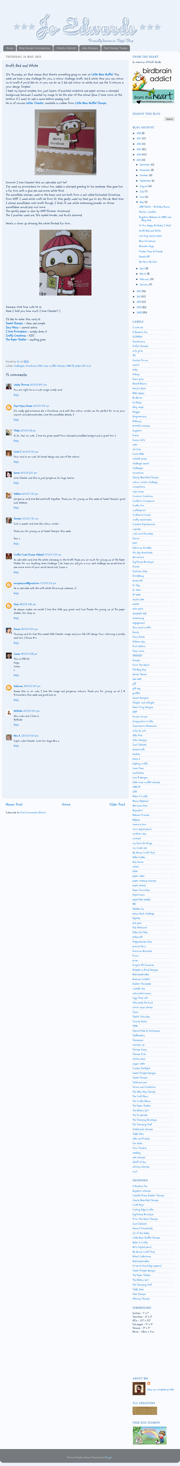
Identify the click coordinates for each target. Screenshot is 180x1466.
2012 (139, 291)
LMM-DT (70, 366)
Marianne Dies (140, 805)
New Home (138, 862)
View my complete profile (160, 1389)
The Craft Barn (140, 1096)
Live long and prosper (150, 236)
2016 (139, 144)
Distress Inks (140, 571)
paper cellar (139, 876)
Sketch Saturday (141, 1016)
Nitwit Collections (142, 1256)
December (145, 164)
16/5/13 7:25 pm (30, 494)
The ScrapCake (140, 1115)
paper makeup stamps (144, 881)
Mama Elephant (140, 801)
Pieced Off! (144, 257)
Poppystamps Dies (142, 942)
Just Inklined (139, 744)
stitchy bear (139, 1059)
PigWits (136, 918)
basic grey (138, 379)
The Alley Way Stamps (144, 1092)
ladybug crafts (140, 763)
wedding (137, 1153)
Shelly (16, 430)
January (144, 284)
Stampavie (138, 1040)
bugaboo (137, 430)
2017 (139, 138)
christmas (30, 366)
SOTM (135, 1026)
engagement (139, 623)
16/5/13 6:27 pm (29, 473)
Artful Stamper (141, 346)
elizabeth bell (139, 613)
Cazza (17, 654)
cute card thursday (143, 533)
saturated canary (142, 993)
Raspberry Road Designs (145, 970)
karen (17, 473)
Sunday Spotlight (141, 1068)
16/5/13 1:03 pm (28, 430)
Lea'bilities (138, 773)
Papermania (139, 895)
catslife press (140, 459)
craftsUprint (139, 510)
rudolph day (139, 988)
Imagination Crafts (143, 721)
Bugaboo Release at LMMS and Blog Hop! (155, 218)
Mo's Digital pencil (142, 1247)
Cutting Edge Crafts (143, 1209)
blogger (136, 412)
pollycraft (80, 366)
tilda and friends (141, 1138)
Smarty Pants (140, 1021)
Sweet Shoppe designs (144, 1270)
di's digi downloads (143, 552)
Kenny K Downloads (143, 1228)
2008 (139, 312)
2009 (139, 307)
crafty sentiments (142, 519)
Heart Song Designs (143, 707)
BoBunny (137, 421)
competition (139, 487)
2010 (139, 302)
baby (135, 369)
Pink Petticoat (140, 927)
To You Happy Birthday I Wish (155, 225)
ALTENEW (137, 337)
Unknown (18, 686)
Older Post (117, 804)
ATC (134, 355)
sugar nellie (139, 1063)
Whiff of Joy (139, 1162)
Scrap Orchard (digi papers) (147, 1266)
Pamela (17, 518)
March (143, 274)
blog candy (138, 407)
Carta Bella (138, 454)
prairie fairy (139, 946)
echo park (138, 609)
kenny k (136, 759)
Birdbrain (137, 398)
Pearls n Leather (147, 212)
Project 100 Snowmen (143, 965)
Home (9, 48)
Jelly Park (137, 735)
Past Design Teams (115, 48)
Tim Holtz (137, 1143)
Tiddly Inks (138, 1134)
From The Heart (141, 665)
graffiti (136, 693)
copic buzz (138, 491)
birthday (137, 402)
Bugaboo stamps (142, 1191)
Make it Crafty (140, 796)
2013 (139, 160)
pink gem (137, 923)
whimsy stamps (141, 1167)
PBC (134, 904)
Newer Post (14, 804)
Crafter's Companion (144, 501)
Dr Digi (136, 585)
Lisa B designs (140, 777)
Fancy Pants (139, 637)
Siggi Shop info (140, 998)
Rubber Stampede (142, 984)
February (145, 279)
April (142, 268)
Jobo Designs (90, 48)
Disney (136, 566)
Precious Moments (142, 951)
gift (134, 684)
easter (136, 604)
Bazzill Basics (140, 383)
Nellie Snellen (139, 857)
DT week (137, 594)
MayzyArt (138, 810)
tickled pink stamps (143, 1129)
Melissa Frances (141, 815)
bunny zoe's (139, 440)
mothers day (139, 834)
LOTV (135, 791)
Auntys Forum (140, 360)
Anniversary (139, 341)
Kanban (136, 754)
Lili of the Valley (141, 1233)
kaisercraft (138, 749)
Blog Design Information (34, 48)
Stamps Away (140, 1049)
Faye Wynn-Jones (23, 406)
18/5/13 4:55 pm (29, 629)
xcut (88, 366)
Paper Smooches (141, 890)
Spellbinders (139, 1035)
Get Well (137, 679)
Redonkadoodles (141, 974)
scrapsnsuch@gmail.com (26, 583)
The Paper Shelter (142, 1106)
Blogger (109, 1457)
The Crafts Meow (141, 1101)
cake (135, 444)
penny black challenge (143, 913)
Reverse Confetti (141, 979)
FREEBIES (137, 655)
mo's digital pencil (142, 829)
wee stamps (139, 1157)
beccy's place (139, 388)
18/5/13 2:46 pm (28, 604)
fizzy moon (138, 651)
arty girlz (138, 351)
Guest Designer (141, 698)
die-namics (138, 557)
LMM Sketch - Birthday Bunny (154, 207)
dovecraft (138, 580)
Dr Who (137, 590)
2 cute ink (138, 327)
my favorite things (142, 843)
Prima (136, 956)
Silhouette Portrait (143, 1003)
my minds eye (140, 848)
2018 (139, 133)
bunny (136, 435)
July (142, 191)
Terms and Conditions (144, 1087)
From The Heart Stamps (145, 1219)
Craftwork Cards (142, 515)
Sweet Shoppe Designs (144, 1073)
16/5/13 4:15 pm (30, 452)
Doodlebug (138, 576)
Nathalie (18, 711)
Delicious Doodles (142, 548)
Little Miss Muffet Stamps (146, 1238)
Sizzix (135, 1012)
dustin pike (138, 599)
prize (135, 960)
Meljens (136, 820)
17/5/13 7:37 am (30, 518)
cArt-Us (137, 449)
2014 (139, 154)
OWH (135, 871)
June (142, 197)
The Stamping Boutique (145, 1120)
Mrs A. (17, 736)
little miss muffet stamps (51, 366)
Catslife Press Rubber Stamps (148, 1195)
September (146, 181)
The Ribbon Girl (140, 1110)
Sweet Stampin (140, 1077)
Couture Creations (143, 496)
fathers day (139, 641)
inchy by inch (139, 731)
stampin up (138, 1045)
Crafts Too (138, 505)
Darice (136, 538)
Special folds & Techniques (146, 1031)
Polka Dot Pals (140, 932)
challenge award (141, 463)
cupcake (137, 529)
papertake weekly (142, 899)
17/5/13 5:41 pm (48, 583)
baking (136, 374)
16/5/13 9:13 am (41, 406)
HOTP (135, 712)
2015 (139, 149)
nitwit (136, 866)
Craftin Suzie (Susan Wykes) (29, 554)
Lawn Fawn (138, 768)
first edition (139, 646)
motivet (137, 838)
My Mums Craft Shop (144, 852)
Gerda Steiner (140, 674)
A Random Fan (140, 332)
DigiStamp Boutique (143, 562)
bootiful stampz (141, 426)
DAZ (135, 543)
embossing (138, 618)
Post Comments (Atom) (33, 812)
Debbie (17, 494)
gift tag (136, 688)
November (145, 170)
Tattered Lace (140, 1082)
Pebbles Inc (138, 909)
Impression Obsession (145, 726)
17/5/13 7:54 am (53, 554)
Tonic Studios (140, 1148)
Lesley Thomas (21, 385)
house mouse (140, 716)
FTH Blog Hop (139, 670)
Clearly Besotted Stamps (146, 477)
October (144, 175)
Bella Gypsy (138, 393)
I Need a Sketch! (66, 48)
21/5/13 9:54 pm (31, 711)
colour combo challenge (145, 482)
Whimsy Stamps (141, 1298)
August (144, 186)
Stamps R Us (139, 1054)
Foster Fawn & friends (151, 251)
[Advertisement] (147, 1358)
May (142, 202)
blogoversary (140, 416)
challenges (19, 366)
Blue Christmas (147, 241)
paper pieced (139, 885)
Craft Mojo (138, 1205)
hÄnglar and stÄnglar (144, 702)
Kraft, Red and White (150, 231)
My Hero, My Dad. (148, 262)
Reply (16, 395)
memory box (139, 824)
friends (136, 660)
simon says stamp (143, 1007)
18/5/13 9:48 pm (29, 654)
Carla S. (18, 452)
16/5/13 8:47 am (38, 385)
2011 (139, 296)
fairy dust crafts (142, 627)
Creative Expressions (144, 524)
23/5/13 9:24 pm (29, 736)
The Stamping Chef (142, 1124)
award (136, 365)
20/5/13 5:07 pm (32, 686)
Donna (17, 629)
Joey (16, 604)
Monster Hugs (146, 246)
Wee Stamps (139, 1294)
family (136, 632)
